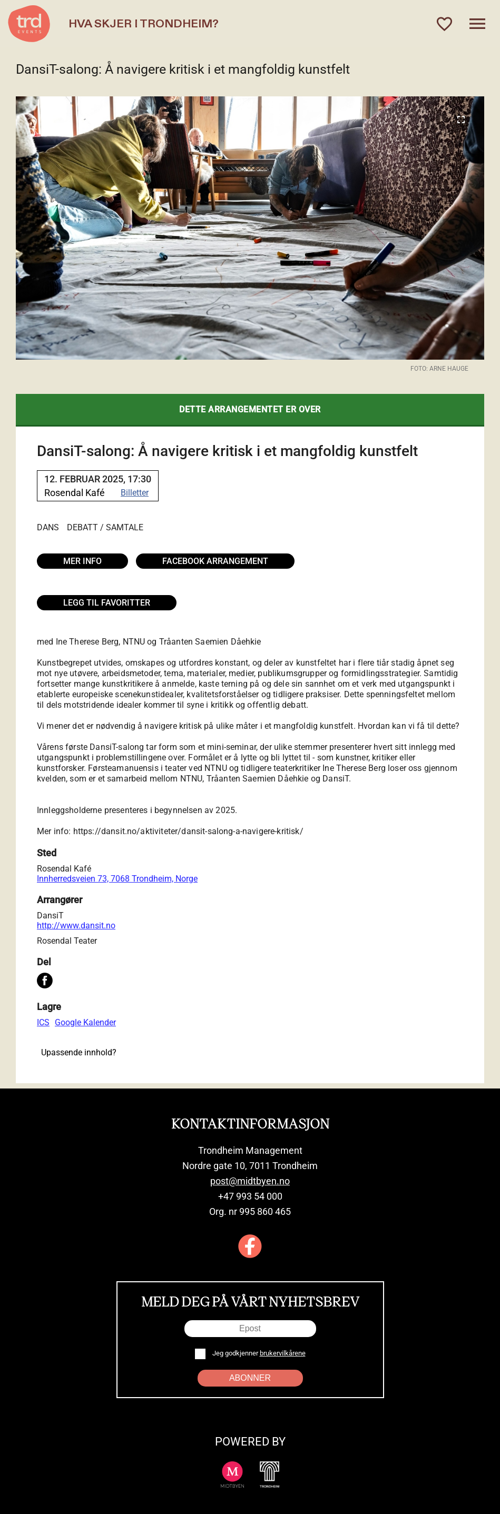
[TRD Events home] (29, 24)
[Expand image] (461, 119)
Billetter (135, 493)
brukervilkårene (283, 1353)
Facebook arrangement (215, 561)
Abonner (250, 1377)
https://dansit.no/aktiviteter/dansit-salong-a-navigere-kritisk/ (188, 831)
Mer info (82, 561)
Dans (48, 527)
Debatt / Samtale (105, 527)
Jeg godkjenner (258, 1353)
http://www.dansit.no (76, 926)
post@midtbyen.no (250, 1180)
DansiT (50, 916)
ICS (43, 1022)
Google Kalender (85, 1022)
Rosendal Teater (67, 941)
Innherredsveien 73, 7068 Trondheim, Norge (117, 879)
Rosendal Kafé (64, 869)
